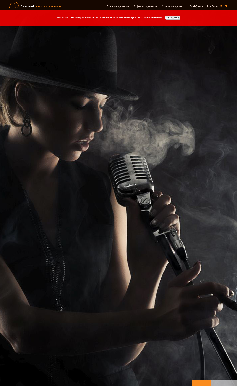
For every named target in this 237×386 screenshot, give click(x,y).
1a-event (27, 6)
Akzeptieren (172, 18)
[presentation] (196, 383)
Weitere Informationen (153, 18)
